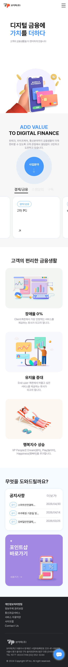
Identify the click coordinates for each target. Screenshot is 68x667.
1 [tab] (12, 542)
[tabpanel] (34, 560)
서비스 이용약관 (13, 617)
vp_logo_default (12, 5)
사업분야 (34, 164)
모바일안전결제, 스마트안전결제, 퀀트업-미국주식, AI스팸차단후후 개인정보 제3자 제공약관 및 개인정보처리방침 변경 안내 (27, 521)
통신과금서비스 (12, 612)
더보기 (51, 496)
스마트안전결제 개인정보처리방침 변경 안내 (23, 505)
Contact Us (12, 625)
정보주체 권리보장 (14, 608)
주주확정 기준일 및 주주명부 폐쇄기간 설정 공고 (24, 513)
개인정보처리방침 (13, 604)
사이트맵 (9, 621)
